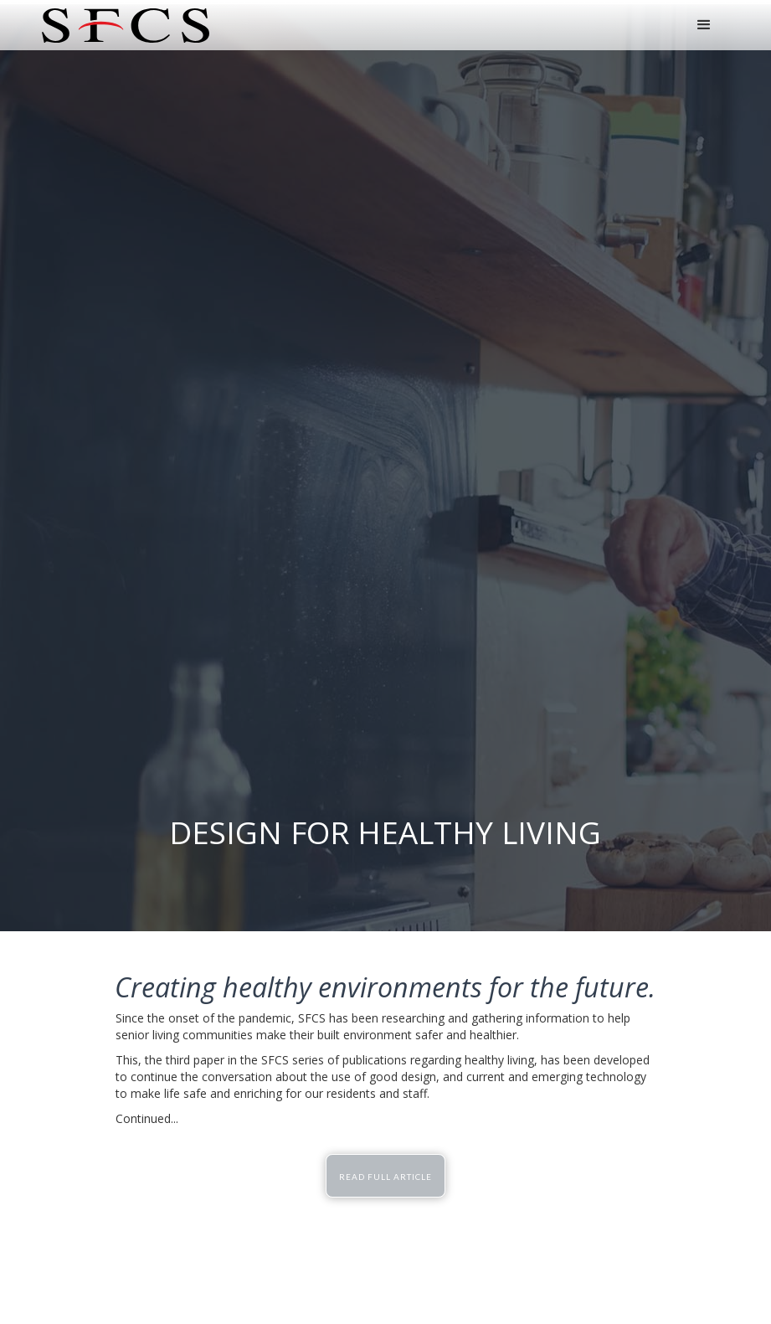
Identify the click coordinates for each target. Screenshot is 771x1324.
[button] (704, 25)
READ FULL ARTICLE (385, 1177)
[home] (125, 25)
